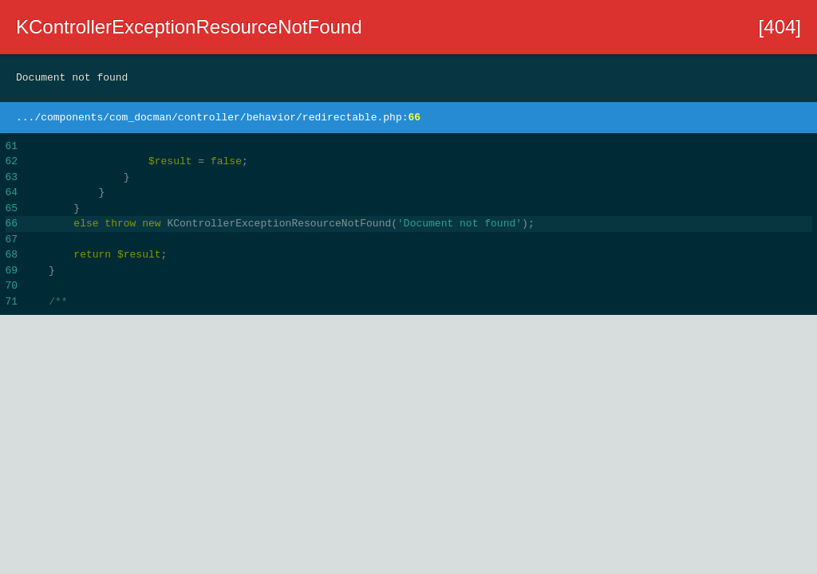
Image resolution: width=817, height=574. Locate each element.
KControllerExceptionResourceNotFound (189, 26)
